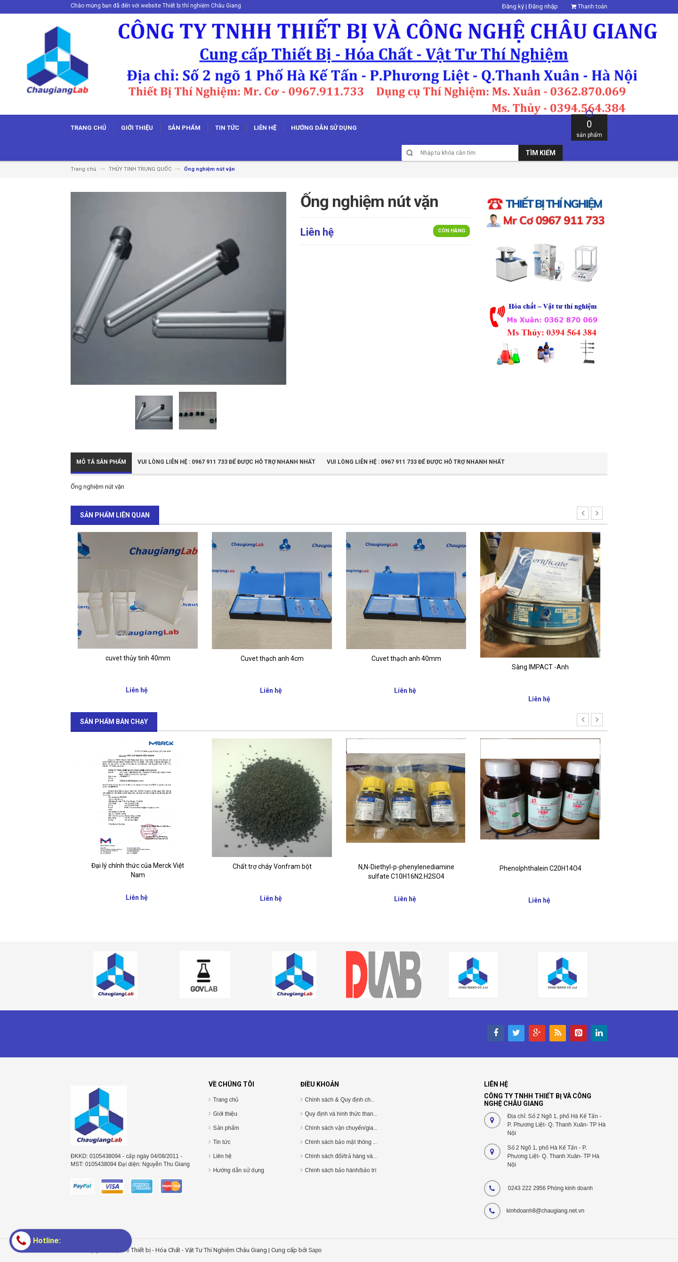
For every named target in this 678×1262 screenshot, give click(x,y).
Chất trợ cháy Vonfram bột (272, 866)
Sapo (315, 1250)
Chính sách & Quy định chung (342, 1099)
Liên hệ (222, 1156)
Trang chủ (226, 1099)
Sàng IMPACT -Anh (540, 667)
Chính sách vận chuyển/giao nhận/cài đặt (357, 1128)
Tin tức (222, 1142)
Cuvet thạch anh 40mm (406, 658)
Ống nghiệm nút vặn (97, 486)
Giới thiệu (225, 1114)
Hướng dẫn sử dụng (238, 1170)
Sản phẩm (226, 1128)
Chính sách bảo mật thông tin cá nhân (353, 1142)
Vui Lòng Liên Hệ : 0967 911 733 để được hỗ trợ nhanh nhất (226, 462)
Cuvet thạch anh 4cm (272, 658)
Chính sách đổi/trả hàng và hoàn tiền (351, 1156)
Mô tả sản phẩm (101, 462)
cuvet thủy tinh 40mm (137, 658)
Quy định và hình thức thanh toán (347, 1114)
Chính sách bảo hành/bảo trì (341, 1170)
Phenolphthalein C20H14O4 (540, 868)
